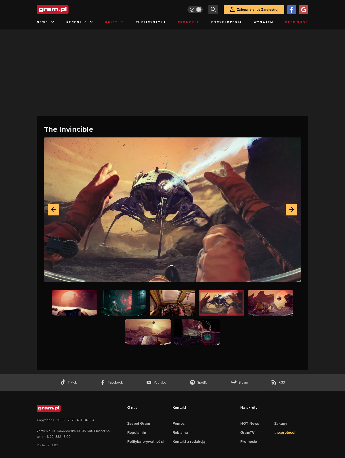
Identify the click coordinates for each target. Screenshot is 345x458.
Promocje (189, 22)
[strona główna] (64, 9)
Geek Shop (296, 22)
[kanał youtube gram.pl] (156, 382)
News (46, 22)
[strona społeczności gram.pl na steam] (239, 382)
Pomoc (178, 423)
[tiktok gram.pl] (68, 382)
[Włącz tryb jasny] (195, 9)
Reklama (180, 432)
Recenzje (80, 22)
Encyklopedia (226, 22)
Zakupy (280, 423)
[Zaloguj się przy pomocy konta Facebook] (291, 9)
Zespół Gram (138, 423)
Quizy (114, 22)
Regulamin (136, 432)
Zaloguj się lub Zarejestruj (257, 9)
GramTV (247, 432)
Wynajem (264, 22)
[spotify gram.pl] (199, 382)
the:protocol (284, 432)
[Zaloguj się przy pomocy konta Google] (303, 9)
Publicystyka (151, 22)
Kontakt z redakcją (189, 441)
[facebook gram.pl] (111, 382)
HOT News (249, 423)
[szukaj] (213, 9)
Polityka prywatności (145, 441)
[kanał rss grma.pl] (278, 382)
